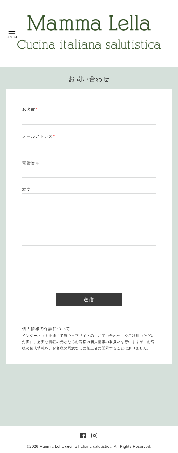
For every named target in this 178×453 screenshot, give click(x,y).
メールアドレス (38, 136)
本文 (26, 189)
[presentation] (66, 267)
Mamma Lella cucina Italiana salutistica (76, 447)
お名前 (30, 109)
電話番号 (31, 163)
